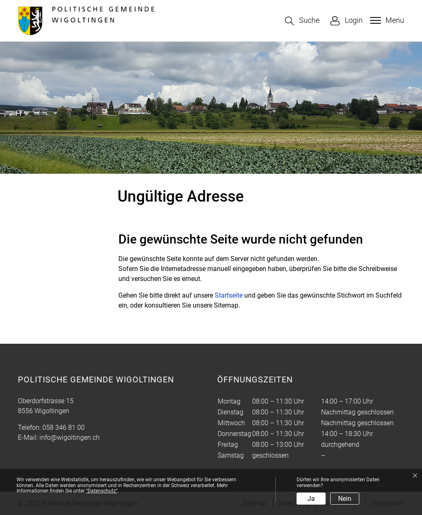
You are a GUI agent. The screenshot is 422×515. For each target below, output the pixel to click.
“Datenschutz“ (102, 491)
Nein (344, 499)
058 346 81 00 (63, 427)
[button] (302, 21)
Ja (311, 499)
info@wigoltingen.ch (69, 437)
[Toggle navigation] (386, 20)
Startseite (229, 295)
